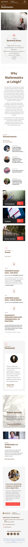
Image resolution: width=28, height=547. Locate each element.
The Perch (11, 538)
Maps (20, 538)
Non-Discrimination (17, 540)
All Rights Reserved (14, 542)
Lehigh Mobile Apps (18, 539)
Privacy (19, 542)
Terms (22, 542)
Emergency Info (8, 539)
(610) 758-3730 (7, 527)
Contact (18, 538)
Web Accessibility (13, 539)
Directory (15, 538)
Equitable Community (6, 538)
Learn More (19, 203)
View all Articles (6, 140)
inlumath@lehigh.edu (9, 524)
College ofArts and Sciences (16, 513)
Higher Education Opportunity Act (10, 540)
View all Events (8, 256)
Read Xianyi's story (9, 459)
